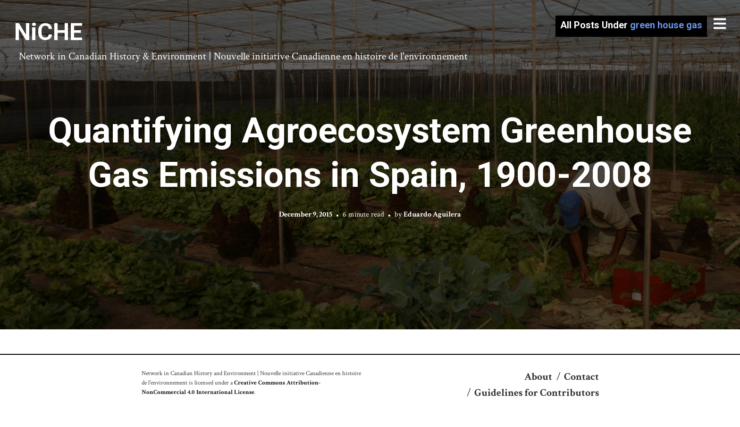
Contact (581, 377)
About (538, 377)
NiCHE (48, 32)
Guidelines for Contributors (536, 393)
